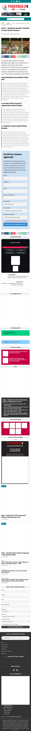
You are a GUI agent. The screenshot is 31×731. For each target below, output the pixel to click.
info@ (8, 712)
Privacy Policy (23, 728)
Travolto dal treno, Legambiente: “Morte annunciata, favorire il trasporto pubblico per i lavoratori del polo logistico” (17, 359)
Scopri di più (6, 714)
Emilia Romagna (10, 252)
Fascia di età (7, 208)
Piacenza (10, 250)
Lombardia (21, 250)
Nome (5, 175)
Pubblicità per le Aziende (6, 651)
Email (5, 188)
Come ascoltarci (4, 646)
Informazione (4, 649)
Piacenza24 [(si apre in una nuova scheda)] (17, 342)
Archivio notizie (4, 644)
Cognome (6, 182)
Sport (15, 366)
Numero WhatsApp (9, 195)
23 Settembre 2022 (6, 34)
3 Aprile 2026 (5, 519)
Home (2, 642)
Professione (7, 201)
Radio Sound (11, 342)
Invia (16, 333)
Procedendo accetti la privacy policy (15, 221)
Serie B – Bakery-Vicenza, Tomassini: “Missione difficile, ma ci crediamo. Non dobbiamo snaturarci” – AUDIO (15, 562)
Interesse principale (9, 214)
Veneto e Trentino (21, 252)
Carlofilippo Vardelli (16, 34)
